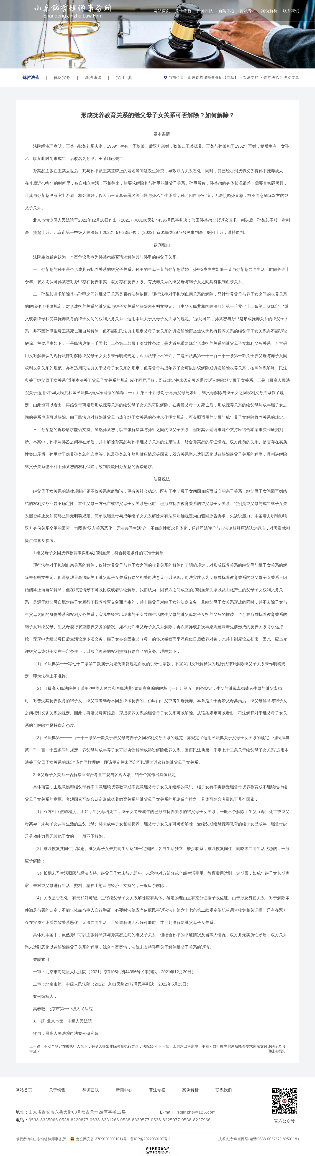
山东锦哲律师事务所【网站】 (213, 77)
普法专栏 (248, 10)
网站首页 (162, 10)
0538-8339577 (135, 1120)
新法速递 (93, 77)
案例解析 (269, 10)
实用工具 (124, 77)
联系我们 (291, 10)
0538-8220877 (73, 1120)
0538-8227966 (196, 1120)
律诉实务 (62, 77)
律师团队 (205, 10)
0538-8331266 (104, 1120)
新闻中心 (226, 10)
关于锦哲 (183, 10)
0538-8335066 (43, 1120)
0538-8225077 (165, 1120)
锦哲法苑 (31, 75)
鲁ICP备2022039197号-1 (150, 1139)
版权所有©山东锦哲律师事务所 (42, 1139)
